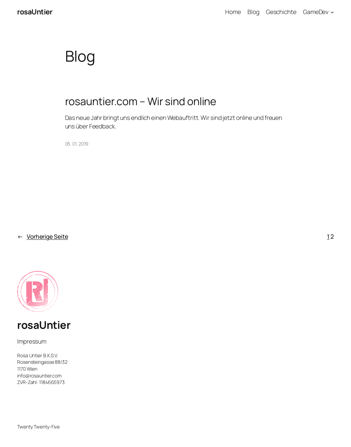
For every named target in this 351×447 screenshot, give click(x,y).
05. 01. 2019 (77, 143)
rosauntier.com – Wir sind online (141, 101)
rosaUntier (34, 11)
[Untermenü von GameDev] (332, 11)
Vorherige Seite (42, 236)
